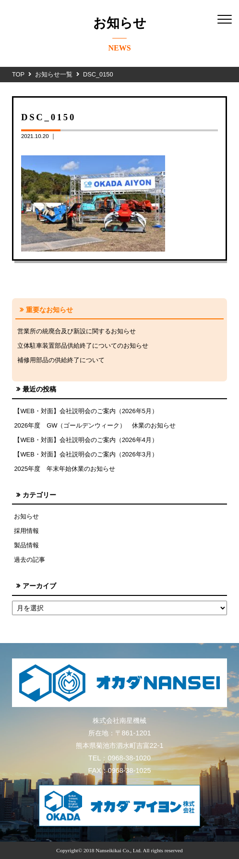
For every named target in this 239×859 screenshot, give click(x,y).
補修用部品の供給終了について (61, 360)
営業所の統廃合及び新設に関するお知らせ (76, 331)
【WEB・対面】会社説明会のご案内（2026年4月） (86, 439)
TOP (18, 74)
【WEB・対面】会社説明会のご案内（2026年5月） (86, 411)
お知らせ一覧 (53, 74)
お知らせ (26, 516)
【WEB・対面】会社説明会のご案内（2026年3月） (86, 454)
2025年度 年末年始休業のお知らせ (64, 468)
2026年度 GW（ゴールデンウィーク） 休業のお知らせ (95, 425)
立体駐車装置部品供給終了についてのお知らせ (82, 345)
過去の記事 (29, 559)
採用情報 (26, 530)
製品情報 (26, 545)
